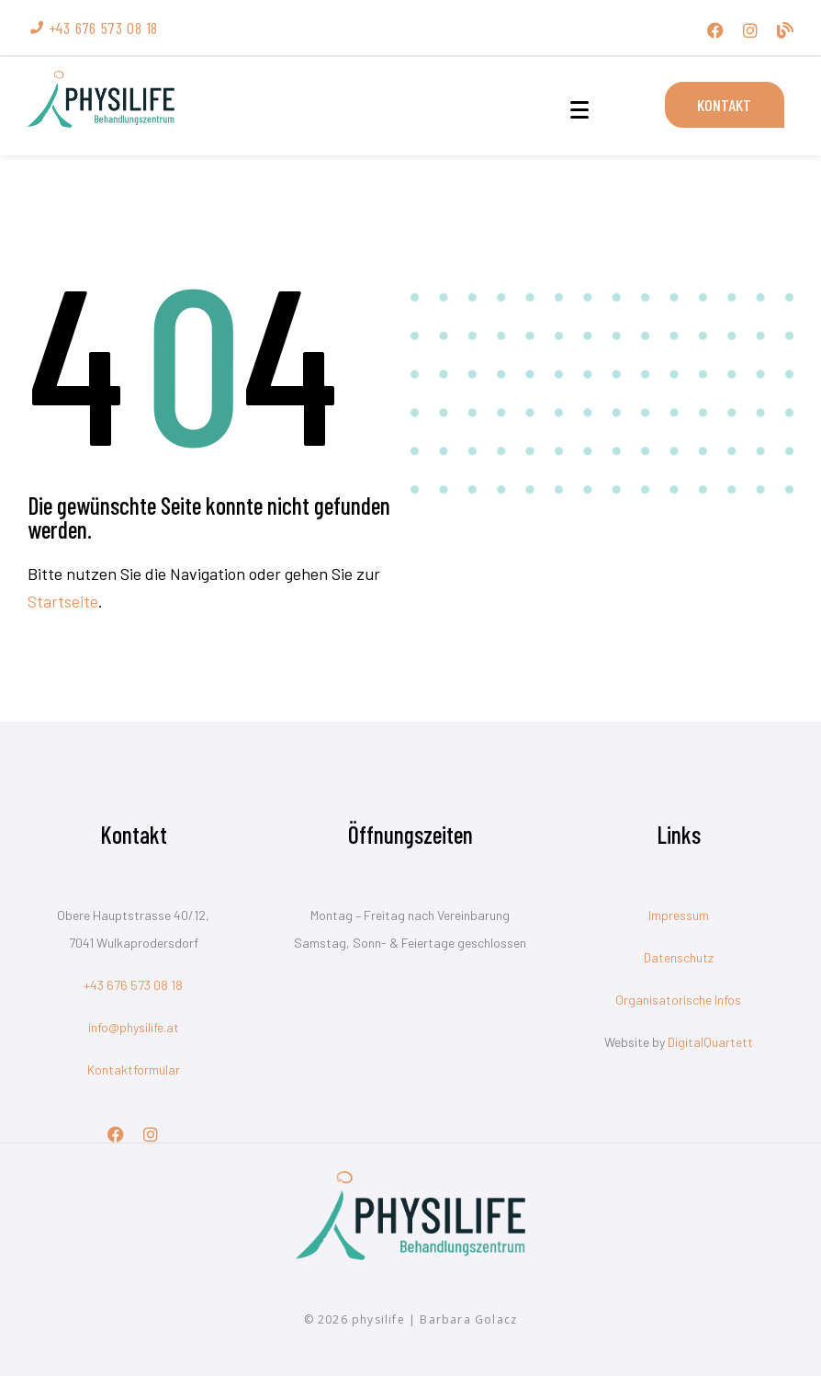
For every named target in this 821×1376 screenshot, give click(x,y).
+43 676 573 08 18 (133, 985)
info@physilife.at (133, 1027)
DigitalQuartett (710, 1042)
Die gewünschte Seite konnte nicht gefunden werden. (209, 517)
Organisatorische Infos (678, 999)
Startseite (63, 601)
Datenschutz (679, 957)
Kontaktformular (133, 1069)
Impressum (678, 915)
